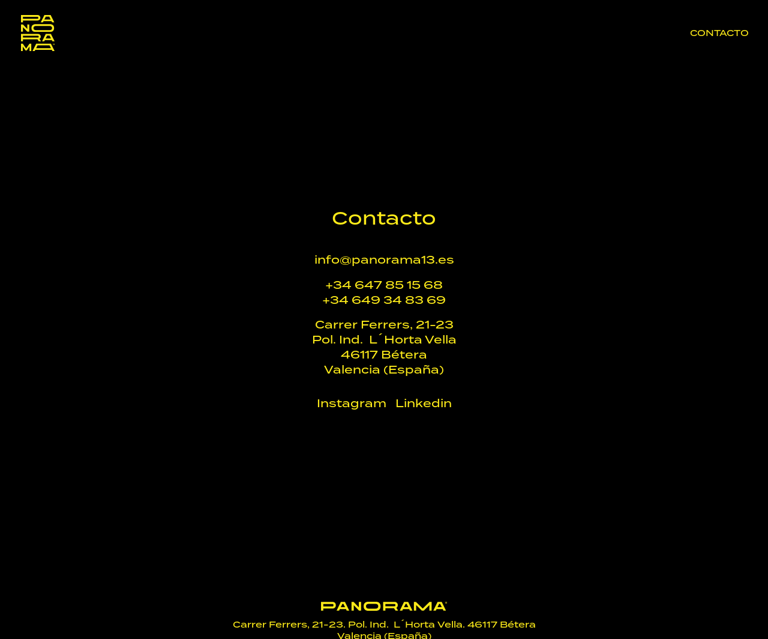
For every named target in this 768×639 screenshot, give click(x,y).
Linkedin (423, 403)
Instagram (351, 403)
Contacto (719, 34)
